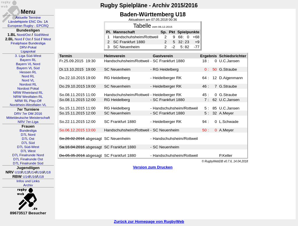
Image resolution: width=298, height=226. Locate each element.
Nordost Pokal (28, 88)
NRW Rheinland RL (28, 93)
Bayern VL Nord (28, 64)
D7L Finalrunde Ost (28, 159)
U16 (40, 172)
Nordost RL (28, 84)
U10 (18, 172)
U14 (33, 172)
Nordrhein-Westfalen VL (28, 105)
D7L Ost (28, 139)
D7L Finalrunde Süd (28, 163)
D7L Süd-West (28, 147)
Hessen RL (27, 72)
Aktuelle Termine (28, 17)
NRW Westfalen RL (28, 97)
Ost (28, 39)
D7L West (28, 151)
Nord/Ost (24, 35)
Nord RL (28, 76)
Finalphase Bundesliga (28, 43)
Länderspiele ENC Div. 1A (28, 22)
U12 (25, 172)
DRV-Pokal (28, 47)
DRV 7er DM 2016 (28, 114)
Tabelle (142, 26)
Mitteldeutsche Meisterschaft (28, 118)
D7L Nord (28, 135)
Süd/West (41, 35)
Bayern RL (28, 60)
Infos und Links (28, 181)
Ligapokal (28, 51)
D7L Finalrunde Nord (28, 155)
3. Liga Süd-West (28, 56)
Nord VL (28, 80)
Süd (37, 39)
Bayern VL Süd (28, 68)
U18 (47, 172)
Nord (18, 39)
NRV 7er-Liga (28, 122)
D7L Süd (28, 143)
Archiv (28, 185)
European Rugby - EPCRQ (28, 26)
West (47, 39)
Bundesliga (27, 130)
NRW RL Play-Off (28, 101)
